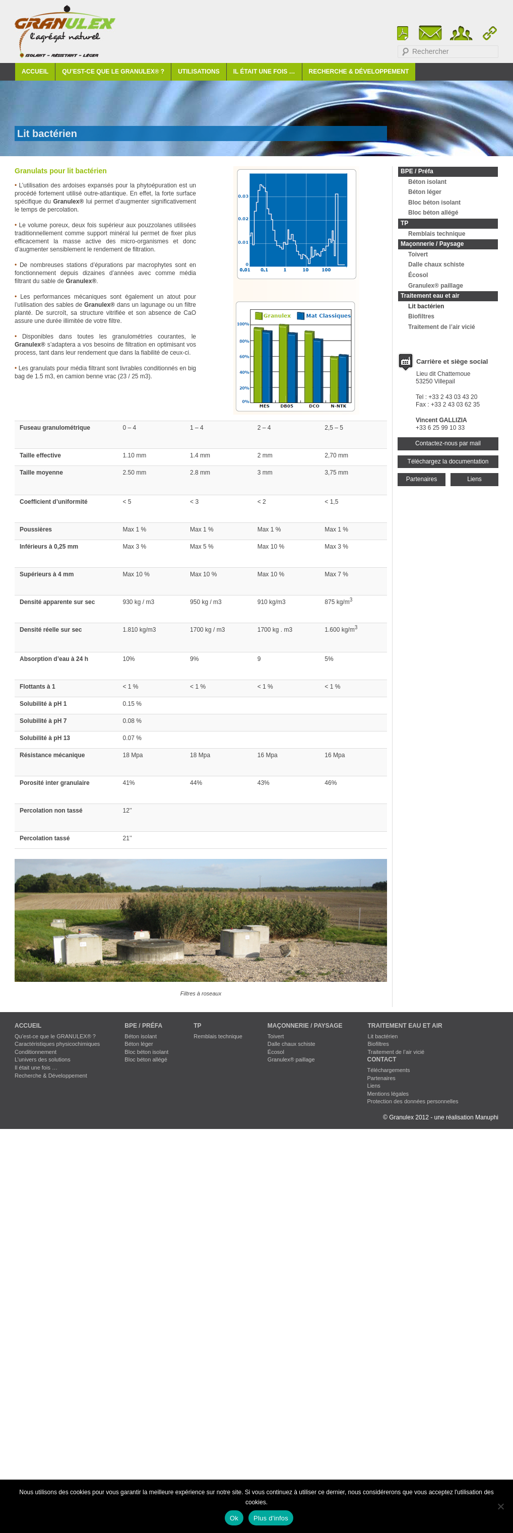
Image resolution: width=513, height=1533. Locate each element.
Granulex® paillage (435, 285)
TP (404, 223)
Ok (234, 1518)
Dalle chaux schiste (436, 264)
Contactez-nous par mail (448, 443)
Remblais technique (436, 233)
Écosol (418, 275)
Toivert (418, 254)
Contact (382, 1059)
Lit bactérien (426, 306)
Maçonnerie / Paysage (432, 243)
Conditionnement (35, 1052)
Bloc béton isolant (434, 202)
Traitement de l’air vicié (441, 326)
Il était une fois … (264, 71)
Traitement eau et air (430, 295)
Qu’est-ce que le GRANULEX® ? (113, 71)
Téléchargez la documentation (448, 461)
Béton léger (424, 191)
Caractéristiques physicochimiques (57, 1044)
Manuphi (486, 1117)
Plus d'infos (270, 1518)
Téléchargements (388, 1070)
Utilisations (198, 71)
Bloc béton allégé (433, 212)
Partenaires (421, 479)
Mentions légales (388, 1094)
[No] (500, 1506)
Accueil (35, 71)
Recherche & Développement (359, 71)
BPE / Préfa (417, 171)
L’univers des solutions (43, 1059)
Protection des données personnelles (413, 1101)
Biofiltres (421, 316)
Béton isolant (427, 181)
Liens (474, 479)
